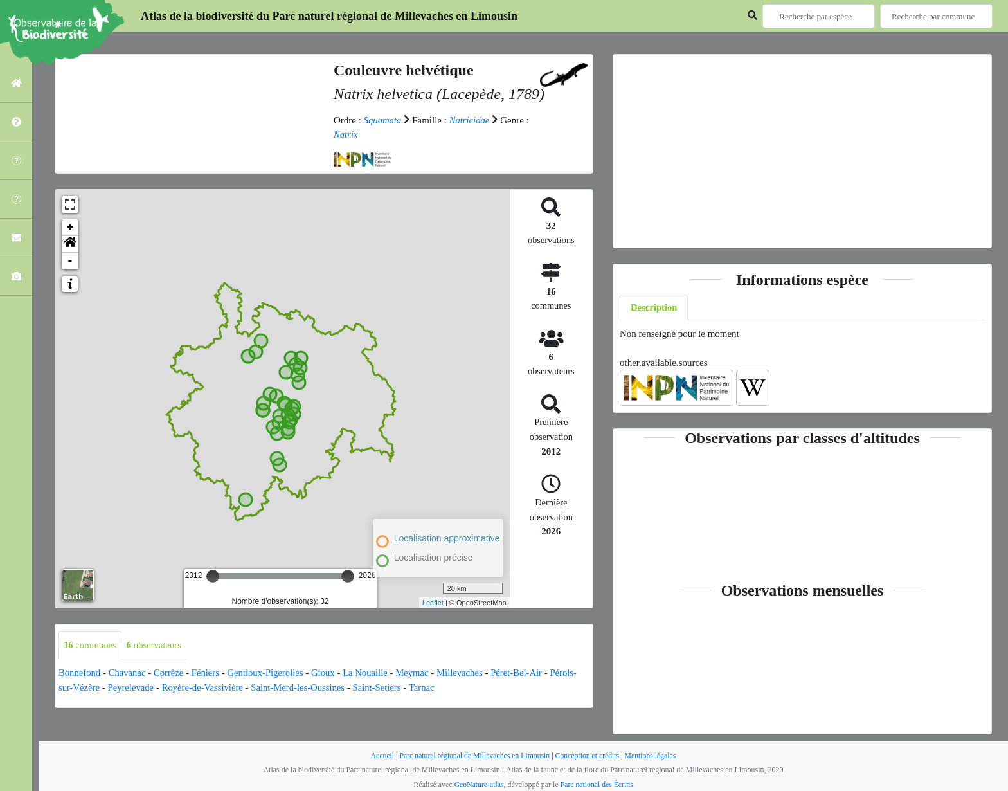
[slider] (212, 576)
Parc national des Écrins (597, 784)
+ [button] (70, 227)
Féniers (208, 673)
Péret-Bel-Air (525, 673)
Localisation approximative (447, 537)
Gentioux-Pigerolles (269, 673)
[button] (70, 244)
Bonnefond (80, 673)
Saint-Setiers (383, 687)
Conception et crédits (589, 755)
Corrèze (171, 673)
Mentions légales (653, 755)
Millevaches (467, 673)
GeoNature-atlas (478, 784)
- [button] (70, 261)
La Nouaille (371, 673)
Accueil (379, 755)
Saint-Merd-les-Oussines (302, 687)
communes (91, 645)
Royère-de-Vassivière (205, 687)
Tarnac (429, 687)
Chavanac (128, 673)
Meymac (419, 673)
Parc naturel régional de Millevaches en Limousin (473, 755)
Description (654, 307)
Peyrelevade (132, 687)
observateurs (156, 645)
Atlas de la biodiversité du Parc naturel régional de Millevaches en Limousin (329, 16)
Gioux (328, 673)
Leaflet (433, 602)
